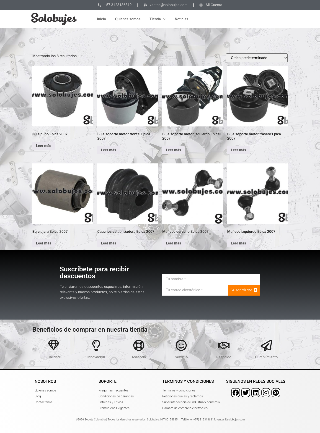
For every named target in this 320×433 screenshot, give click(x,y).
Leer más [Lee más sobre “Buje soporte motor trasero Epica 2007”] (238, 150)
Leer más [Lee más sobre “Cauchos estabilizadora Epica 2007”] (108, 243)
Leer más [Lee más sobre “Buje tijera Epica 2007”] (43, 243)
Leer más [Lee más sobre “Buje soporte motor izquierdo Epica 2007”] (173, 150)
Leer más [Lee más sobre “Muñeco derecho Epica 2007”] (173, 243)
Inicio (101, 19)
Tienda (158, 19)
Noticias (181, 19)
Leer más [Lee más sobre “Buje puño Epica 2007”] (43, 146)
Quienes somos (127, 19)
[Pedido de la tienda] (257, 57)
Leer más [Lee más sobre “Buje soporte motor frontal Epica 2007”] (108, 150)
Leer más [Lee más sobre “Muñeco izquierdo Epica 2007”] (238, 243)
